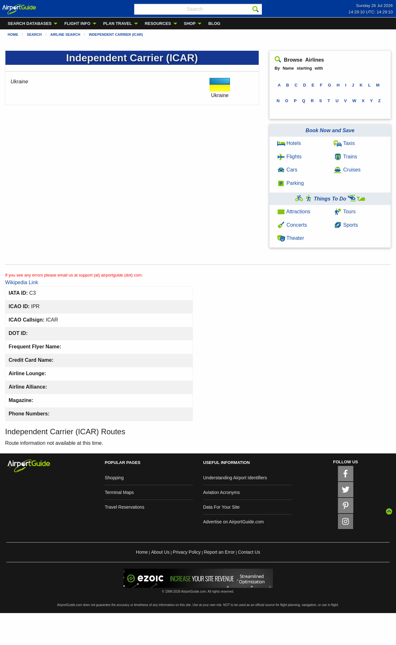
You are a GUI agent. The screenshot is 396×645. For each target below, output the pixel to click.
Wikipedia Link (21, 282)
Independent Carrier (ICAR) (116, 34)
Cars (287, 169)
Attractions (293, 211)
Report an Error (219, 552)
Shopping (114, 477)
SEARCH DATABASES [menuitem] (29, 23)
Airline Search (65, 34)
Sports (346, 225)
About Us (160, 552)
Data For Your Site (221, 507)
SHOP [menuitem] (190, 23)
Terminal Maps (119, 492)
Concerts (292, 225)
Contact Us (249, 552)
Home (13, 34)
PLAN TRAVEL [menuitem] (117, 23)
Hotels (289, 143)
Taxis (344, 143)
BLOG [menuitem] (214, 23)
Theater (290, 238)
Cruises (347, 169)
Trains (345, 156)
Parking (290, 183)
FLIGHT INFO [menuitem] (77, 23)
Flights (289, 156)
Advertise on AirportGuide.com (233, 521)
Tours (344, 211)
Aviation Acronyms (221, 492)
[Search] (255, 9)
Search (34, 34)
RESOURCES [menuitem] (158, 23)
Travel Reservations (124, 507)
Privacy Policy (187, 552)
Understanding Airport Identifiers (235, 477)
